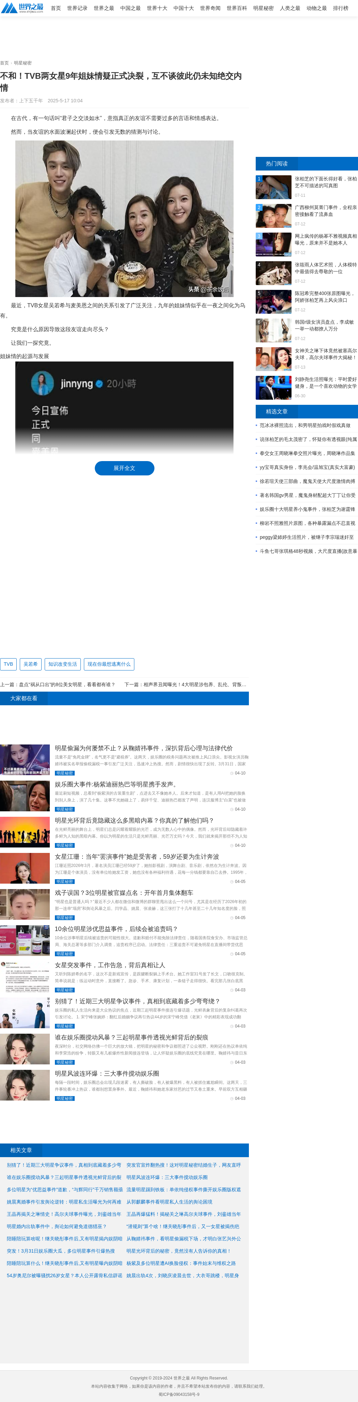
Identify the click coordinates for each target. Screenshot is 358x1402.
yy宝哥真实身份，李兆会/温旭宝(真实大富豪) (307, 467)
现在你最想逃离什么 (109, 664)
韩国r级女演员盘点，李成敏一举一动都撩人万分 (324, 325)
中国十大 (184, 8)
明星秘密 (263, 8)
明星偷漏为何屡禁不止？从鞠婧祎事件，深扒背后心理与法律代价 (144, 748)
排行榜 (340, 8)
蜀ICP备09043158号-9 (179, 1394)
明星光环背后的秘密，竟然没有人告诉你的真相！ (179, 1251)
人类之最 (290, 8)
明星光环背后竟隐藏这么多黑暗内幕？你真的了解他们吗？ (134, 820)
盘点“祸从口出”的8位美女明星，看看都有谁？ (67, 684)
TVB (8, 664)
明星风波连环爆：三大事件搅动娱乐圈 (107, 1073)
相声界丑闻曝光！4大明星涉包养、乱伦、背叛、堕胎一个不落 (209, 684)
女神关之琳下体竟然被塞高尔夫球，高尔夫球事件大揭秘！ (326, 354)
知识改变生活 (62, 664)
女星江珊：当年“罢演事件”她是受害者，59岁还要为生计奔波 (137, 856)
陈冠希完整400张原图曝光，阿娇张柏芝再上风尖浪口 (325, 297)
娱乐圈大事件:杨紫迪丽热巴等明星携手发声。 (117, 784)
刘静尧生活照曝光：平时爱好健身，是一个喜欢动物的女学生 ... (326, 383)
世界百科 (237, 8)
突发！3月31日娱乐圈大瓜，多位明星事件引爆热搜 (61, 1251)
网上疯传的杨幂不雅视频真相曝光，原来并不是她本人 (326, 239)
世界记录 (77, 8)
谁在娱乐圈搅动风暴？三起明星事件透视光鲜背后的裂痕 (131, 1037)
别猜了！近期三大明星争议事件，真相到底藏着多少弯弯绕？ (138, 1001)
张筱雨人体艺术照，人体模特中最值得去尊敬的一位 (326, 268)
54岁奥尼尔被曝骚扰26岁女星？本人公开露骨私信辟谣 (64, 1275)
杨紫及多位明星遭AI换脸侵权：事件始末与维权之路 (181, 1263)
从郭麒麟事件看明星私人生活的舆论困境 (169, 1202)
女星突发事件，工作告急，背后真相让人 (110, 965)
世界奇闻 (210, 8)
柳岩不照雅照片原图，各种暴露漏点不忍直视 (307, 523)
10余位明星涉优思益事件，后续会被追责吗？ (116, 929)
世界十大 (157, 8)
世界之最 (104, 8)
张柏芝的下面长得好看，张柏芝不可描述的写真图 (326, 182)
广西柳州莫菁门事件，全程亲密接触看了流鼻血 (326, 211)
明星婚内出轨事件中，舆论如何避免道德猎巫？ (57, 1226)
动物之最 (317, 8)
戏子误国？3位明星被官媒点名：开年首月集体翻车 (124, 892)
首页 (56, 8)
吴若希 (31, 664)
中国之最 (130, 8)
